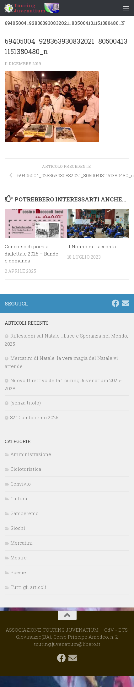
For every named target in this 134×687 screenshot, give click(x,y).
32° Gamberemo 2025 (34, 417)
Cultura (18, 498)
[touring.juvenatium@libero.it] (125, 303)
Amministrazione (30, 454)
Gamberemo (24, 513)
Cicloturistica (25, 469)
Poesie (18, 572)
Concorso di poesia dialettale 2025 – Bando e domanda (31, 253)
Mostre (18, 557)
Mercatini (21, 543)
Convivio (20, 484)
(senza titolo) (25, 402)
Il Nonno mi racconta (91, 246)
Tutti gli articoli (28, 587)
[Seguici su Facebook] (115, 303)
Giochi (17, 528)
